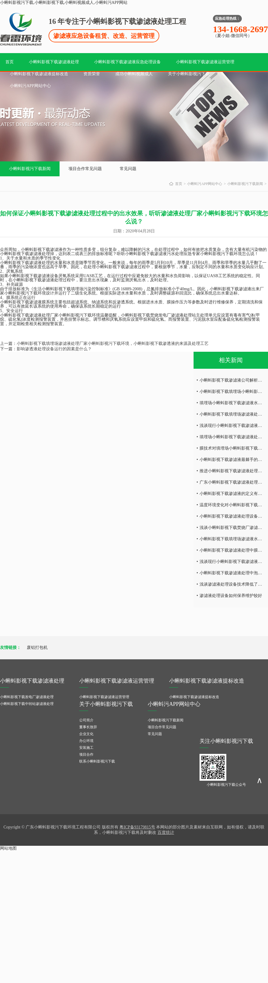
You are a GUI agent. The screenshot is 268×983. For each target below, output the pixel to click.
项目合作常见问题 (85, 168)
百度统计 (166, 832)
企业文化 (86, 734)
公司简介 (86, 720)
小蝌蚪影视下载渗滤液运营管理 (205, 62)
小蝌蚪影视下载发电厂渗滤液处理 (27, 697)
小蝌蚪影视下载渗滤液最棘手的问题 (233, 459)
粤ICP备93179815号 (137, 827)
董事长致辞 (88, 727)
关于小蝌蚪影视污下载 (189, 74)
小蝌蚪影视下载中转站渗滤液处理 (27, 704)
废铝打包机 (37, 647)
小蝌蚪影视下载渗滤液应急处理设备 (127, 62)
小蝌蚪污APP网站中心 (30, 86)
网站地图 (8, 848)
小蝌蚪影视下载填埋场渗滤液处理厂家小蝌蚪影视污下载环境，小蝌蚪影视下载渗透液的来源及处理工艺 (112, 343)
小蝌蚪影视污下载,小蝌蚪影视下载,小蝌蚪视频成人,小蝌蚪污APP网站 (63, 2)
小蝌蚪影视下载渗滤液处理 (54, 62)
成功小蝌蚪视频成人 (134, 74)
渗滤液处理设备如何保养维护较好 (231, 595)
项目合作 (86, 754)
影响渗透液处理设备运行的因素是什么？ (54, 349)
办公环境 (86, 741)
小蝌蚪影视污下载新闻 (30, 168)
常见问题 (128, 168)
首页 (9, 62)
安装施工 (86, 748)
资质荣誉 (91, 74)
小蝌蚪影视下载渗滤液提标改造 (39, 74)
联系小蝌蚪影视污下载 (97, 761)
